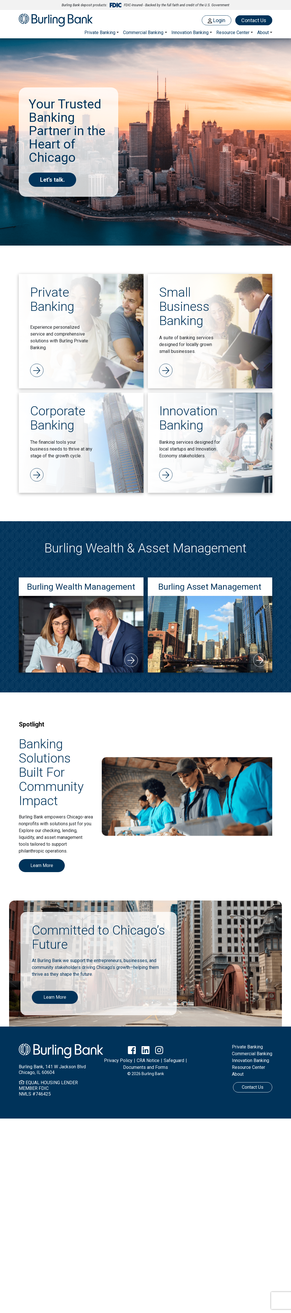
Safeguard (174, 1060)
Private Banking (99, 32)
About (238, 1074)
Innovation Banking (190, 32)
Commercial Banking (143, 32)
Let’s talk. (52, 179)
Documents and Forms (145, 1067)
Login (216, 20)
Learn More (41, 865)
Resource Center (248, 1067)
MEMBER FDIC (34, 1088)
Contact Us (253, 20)
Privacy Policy (118, 1060)
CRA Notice (148, 1060)
